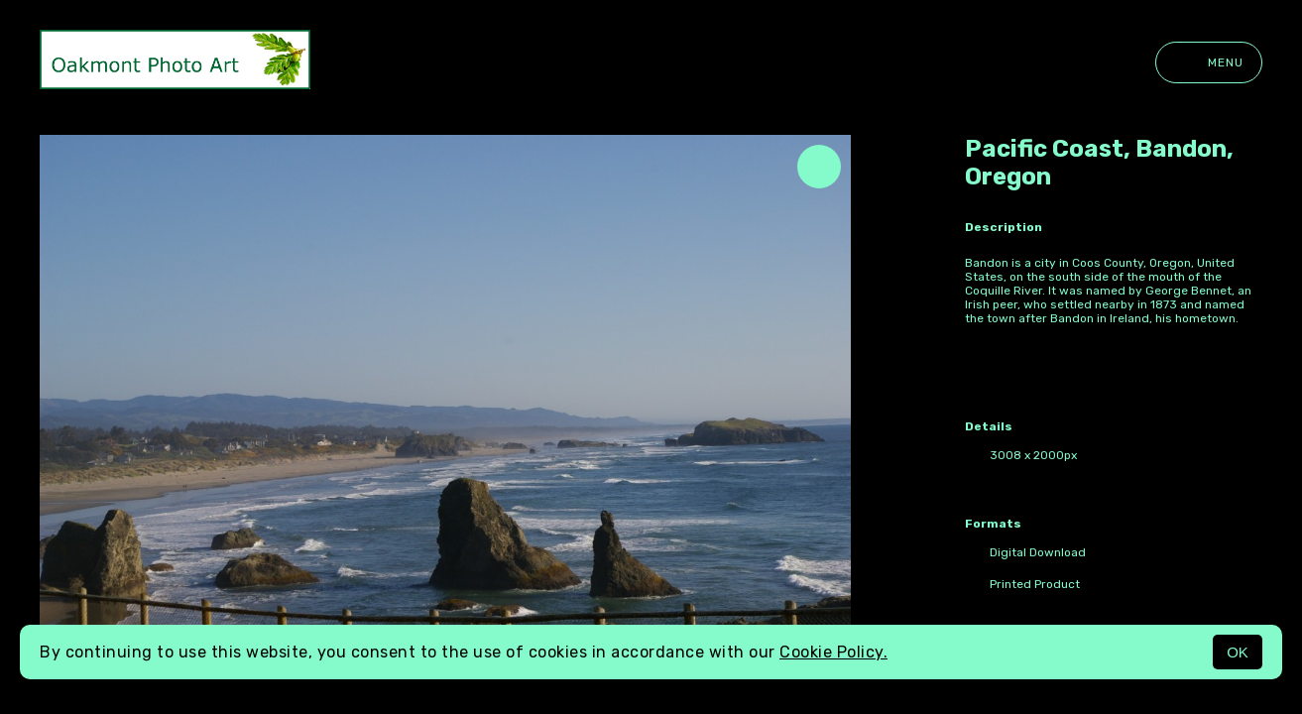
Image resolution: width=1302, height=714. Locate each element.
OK (1237, 652)
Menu (1208, 62)
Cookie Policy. (833, 652)
